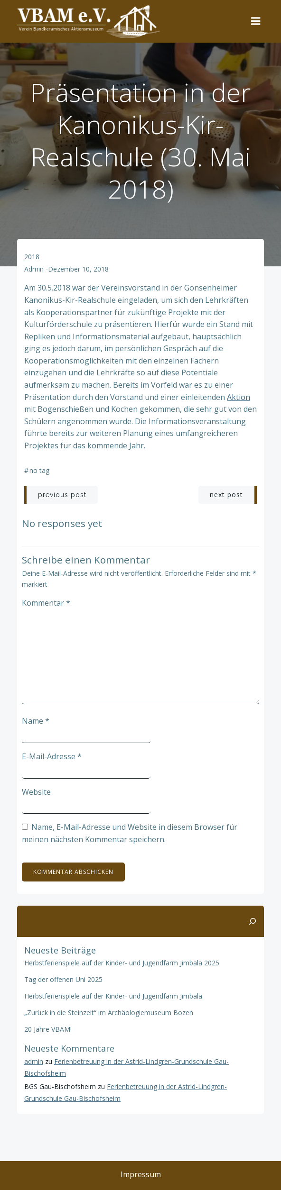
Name (35, 721)
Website (36, 792)
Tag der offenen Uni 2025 (63, 979)
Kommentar (46, 603)
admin (34, 268)
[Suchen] (252, 921)
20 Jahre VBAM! (48, 1029)
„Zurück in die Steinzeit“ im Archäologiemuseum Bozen (108, 1012)
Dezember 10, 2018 (78, 268)
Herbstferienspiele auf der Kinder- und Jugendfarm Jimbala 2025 (121, 962)
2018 (31, 256)
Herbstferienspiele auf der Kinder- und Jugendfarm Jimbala (113, 995)
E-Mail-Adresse (52, 756)
